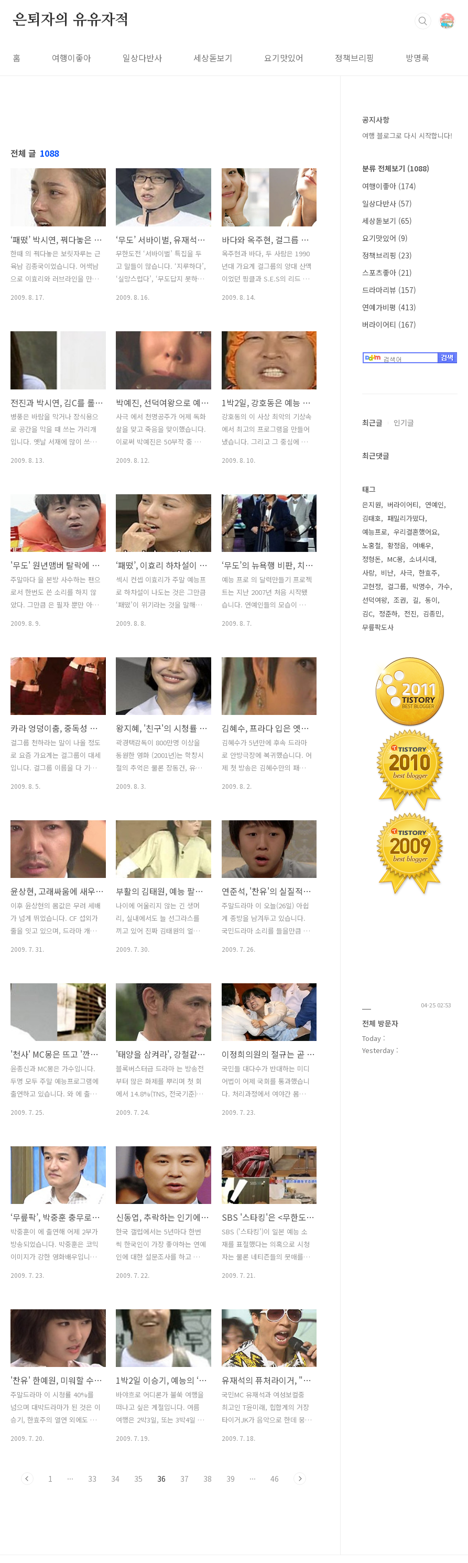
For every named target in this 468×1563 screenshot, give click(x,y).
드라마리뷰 (389, 290)
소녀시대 (421, 559)
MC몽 (395, 559)
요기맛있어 (283, 57)
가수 (444, 586)
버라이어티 (389, 324)
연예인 (434, 504)
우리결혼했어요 (416, 532)
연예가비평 (389, 307)
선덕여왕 (374, 600)
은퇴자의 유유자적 (71, 20)
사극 (406, 573)
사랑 (368, 573)
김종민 (432, 613)
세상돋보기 (213, 57)
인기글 (404, 422)
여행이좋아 (71, 57)
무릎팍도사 (378, 627)
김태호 (371, 518)
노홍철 (371, 545)
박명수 (421, 586)
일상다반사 (142, 57)
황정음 (396, 545)
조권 (400, 600)
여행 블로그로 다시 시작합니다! (407, 135)
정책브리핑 (354, 57)
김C (367, 613)
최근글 (372, 422)
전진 (410, 613)
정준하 (388, 613)
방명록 (417, 57)
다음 (299, 1478)
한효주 (428, 573)
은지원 (371, 504)
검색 (423, 21)
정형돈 (371, 559)
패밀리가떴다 (406, 518)
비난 (387, 573)
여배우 (421, 545)
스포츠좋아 (387, 272)
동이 (431, 600)
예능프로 (374, 532)
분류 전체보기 (395, 168)
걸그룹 (396, 586)
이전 (27, 1478)
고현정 (371, 586)
